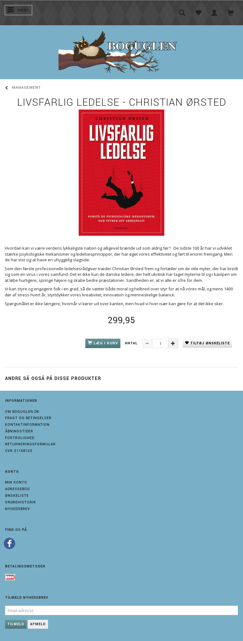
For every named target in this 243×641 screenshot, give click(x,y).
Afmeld (38, 624)
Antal (132, 343)
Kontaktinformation (27, 424)
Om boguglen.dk (22, 411)
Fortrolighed (19, 438)
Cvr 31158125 (18, 450)
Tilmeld (15, 624)
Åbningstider (19, 431)
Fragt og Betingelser (28, 418)
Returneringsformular (30, 444)
